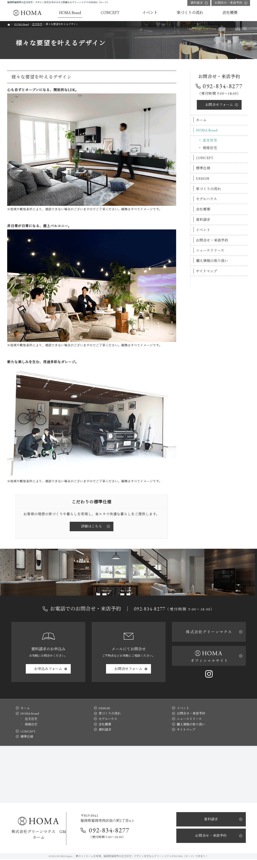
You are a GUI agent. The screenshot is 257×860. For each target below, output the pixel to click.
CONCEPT (205, 158)
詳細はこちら (91, 526)
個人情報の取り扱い (212, 261)
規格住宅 (210, 148)
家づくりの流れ (209, 188)
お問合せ (219, 104)
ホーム (201, 120)
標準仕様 (203, 168)
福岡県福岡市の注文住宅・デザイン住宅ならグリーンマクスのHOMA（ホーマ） (149, 857)
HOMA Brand (207, 130)
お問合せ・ (228, 3)
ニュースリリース (210, 250)
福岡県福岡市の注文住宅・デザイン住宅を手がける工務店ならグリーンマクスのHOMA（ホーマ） (58, 2)
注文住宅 (210, 140)
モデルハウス (207, 199)
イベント (203, 230)
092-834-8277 (223, 86)
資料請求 (203, 219)
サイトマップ (207, 271)
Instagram (209, 674)
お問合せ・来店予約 (212, 240)
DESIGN (203, 178)
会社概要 (203, 209)
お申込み (48, 669)
